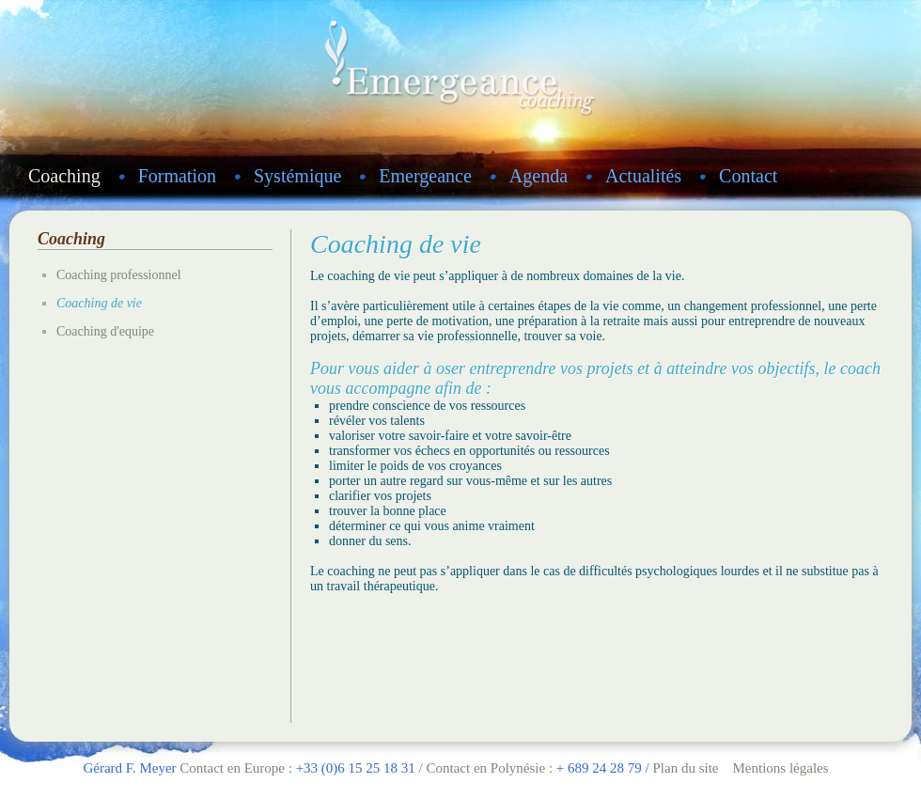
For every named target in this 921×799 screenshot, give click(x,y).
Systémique (297, 175)
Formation (177, 175)
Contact (748, 175)
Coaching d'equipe (105, 331)
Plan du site (685, 768)
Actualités (643, 175)
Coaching (64, 175)
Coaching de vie (99, 303)
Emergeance (425, 175)
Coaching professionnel (118, 275)
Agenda (538, 175)
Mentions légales (780, 768)
